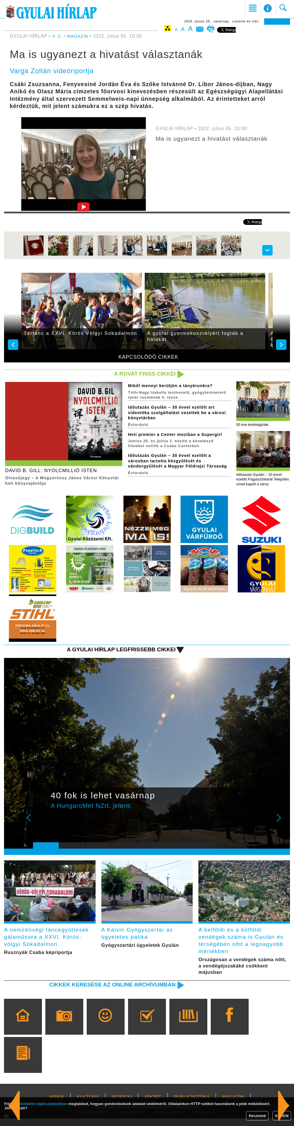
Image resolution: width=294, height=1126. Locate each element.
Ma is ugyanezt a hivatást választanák (216, 138)
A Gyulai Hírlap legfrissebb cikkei (116, 651)
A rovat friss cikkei (142, 374)
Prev (42, 824)
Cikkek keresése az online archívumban (107, 991)
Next (282, 824)
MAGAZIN (78, 36)
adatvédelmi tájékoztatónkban (40, 1104)
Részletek (257, 1116)
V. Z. (57, 36)
